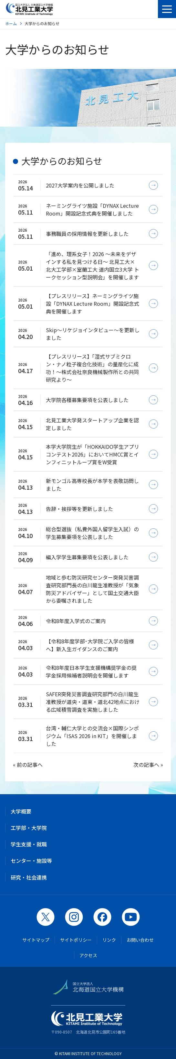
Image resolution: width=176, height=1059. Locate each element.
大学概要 (21, 811)
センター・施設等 (31, 860)
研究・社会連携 (29, 877)
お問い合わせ (140, 940)
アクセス (88, 955)
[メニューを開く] (167, 9)
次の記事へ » (148, 764)
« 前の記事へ (28, 764)
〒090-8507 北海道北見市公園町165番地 (88, 1022)
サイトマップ (35, 940)
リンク (109, 940)
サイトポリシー (76, 940)
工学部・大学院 (29, 828)
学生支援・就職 (29, 844)
